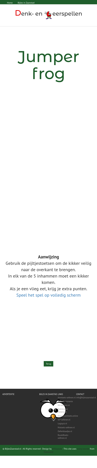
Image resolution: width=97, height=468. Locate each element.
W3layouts (57, 448)
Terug (48, 363)
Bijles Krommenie (65, 401)
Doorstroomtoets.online (67, 415)
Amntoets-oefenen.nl (67, 397)
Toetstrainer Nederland (63, 410)
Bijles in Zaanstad (25, 2)
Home (10, 2)
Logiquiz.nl (62, 423)
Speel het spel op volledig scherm (48, 295)
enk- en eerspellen (48, 13)
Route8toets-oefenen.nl (63, 436)
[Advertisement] (30, 120)
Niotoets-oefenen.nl (66, 427)
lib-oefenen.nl (64, 405)
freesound (48, 451)
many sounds (83, 448)
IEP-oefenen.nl (64, 419)
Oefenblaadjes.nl (65, 431)
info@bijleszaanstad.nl (85, 397)
